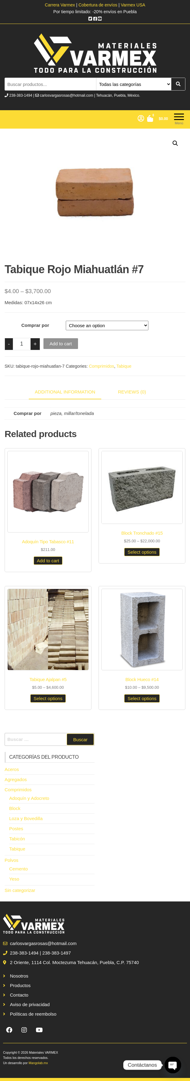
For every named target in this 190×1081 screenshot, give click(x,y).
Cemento (18, 868)
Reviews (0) (132, 391)
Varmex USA (133, 4)
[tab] (70, 392)
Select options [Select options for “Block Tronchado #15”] (142, 552)
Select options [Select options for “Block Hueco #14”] (142, 698)
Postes (16, 828)
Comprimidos (101, 366)
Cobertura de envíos (97, 4)
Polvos (11, 860)
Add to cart (61, 343)
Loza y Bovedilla (26, 818)
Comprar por (35, 325)
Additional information (65, 391)
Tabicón (17, 838)
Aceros (12, 769)
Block (14, 808)
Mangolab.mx (38, 1063)
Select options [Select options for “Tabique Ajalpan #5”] (48, 698)
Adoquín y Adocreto (29, 798)
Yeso (14, 878)
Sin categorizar (20, 890)
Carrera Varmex (60, 4)
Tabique (124, 366)
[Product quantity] (22, 344)
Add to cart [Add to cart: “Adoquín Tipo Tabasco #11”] (48, 560)
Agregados (16, 779)
